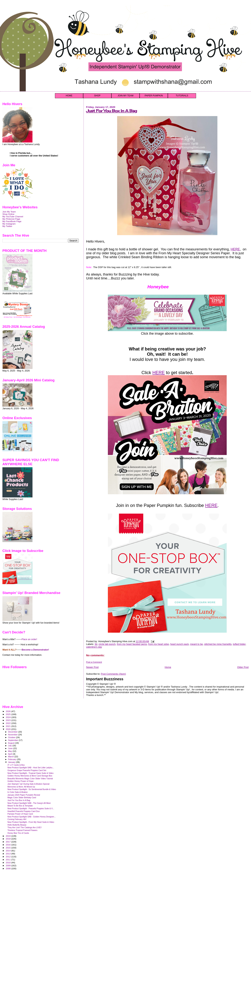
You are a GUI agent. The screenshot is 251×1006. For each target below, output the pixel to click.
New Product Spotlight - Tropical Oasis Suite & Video (30, 773)
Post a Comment (94, 662)
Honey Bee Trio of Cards (18, 833)
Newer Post (92, 667)
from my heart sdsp (158, 644)
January (12, 762)
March (11, 756)
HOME (69, 95)
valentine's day (94, 646)
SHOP (97, 95)
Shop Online (8, 214)
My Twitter (7, 226)
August (11, 743)
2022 (8, 723)
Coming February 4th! (16, 819)
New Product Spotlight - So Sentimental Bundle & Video (31, 789)
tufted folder (239, 644)
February (12, 759)
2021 (8, 726)
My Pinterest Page (11, 219)
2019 (8, 836)
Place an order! (29, 639)
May (10, 751)
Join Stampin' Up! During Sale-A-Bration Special (28, 784)
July (10, 745)
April (10, 754)
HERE (235, 249)
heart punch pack (179, 644)
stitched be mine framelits (218, 644)
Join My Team (9, 211)
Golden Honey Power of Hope (20, 781)
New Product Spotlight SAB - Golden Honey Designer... (31, 817)
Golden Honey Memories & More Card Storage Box (29, 776)
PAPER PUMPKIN (154, 95)
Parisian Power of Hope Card (20, 814)
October (12, 737)
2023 (8, 720)
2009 (8, 865)
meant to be (196, 644)
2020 (8, 729)
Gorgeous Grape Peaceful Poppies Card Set (26, 770)
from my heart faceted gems (132, 644)
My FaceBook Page (11, 221)
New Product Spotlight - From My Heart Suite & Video (30, 822)
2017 (8, 841)
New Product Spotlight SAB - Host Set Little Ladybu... (30, 767)
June (10, 748)
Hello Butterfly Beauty (16, 825)
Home (168, 667)
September (13, 740)
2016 (8, 844)
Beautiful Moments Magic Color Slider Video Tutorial (30, 778)
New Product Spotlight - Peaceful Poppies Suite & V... (30, 808)
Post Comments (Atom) (113, 673)
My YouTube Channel (12, 216)
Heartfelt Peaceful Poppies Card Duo (23, 811)
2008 (8, 868)
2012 (8, 856)
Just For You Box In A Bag (111, 110)
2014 (8, 850)
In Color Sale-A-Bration (17, 792)
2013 (8, 853)
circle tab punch (107, 644)
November (13, 734)
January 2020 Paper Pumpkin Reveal (23, 795)
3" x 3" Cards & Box (16, 765)
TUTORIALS (182, 95)
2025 (8, 714)
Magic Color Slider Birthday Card (21, 797)
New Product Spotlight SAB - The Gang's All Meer (29, 803)
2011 (8, 859)
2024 (8, 717)
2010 (8, 862)
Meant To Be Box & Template (20, 806)
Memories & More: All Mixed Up (21, 787)
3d (95, 644)
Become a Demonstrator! (35, 649)
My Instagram (9, 223)
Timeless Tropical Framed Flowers (22, 830)
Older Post (243, 667)
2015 (8, 847)
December (13, 732)
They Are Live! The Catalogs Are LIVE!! (24, 827)
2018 (8, 838)
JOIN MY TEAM (125, 95)
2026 (8, 711)
